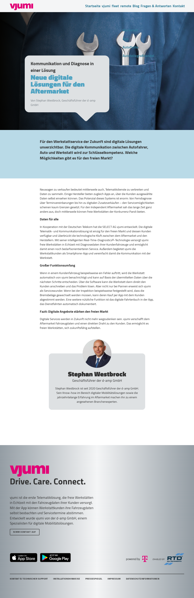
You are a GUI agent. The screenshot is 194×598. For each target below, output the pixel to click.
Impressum (114, 578)
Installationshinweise (66, 578)
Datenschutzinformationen (142, 578)
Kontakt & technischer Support (29, 578)
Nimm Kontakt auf (24, 532)
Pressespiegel (93, 578)
